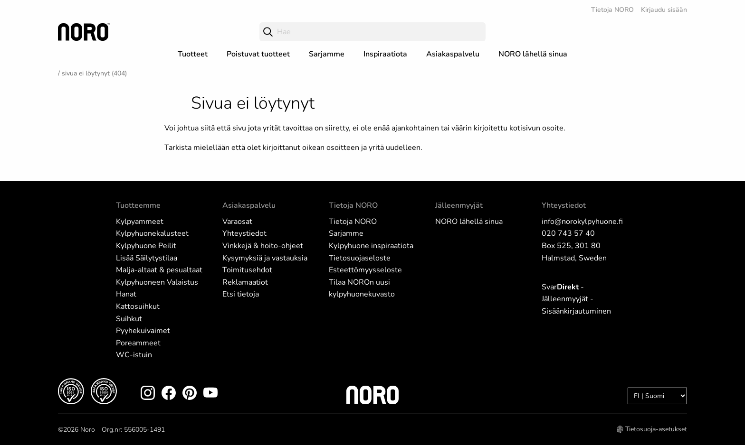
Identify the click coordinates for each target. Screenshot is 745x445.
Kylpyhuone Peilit (146, 246)
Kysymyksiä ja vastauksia (264, 258)
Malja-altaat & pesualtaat (159, 270)
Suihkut (129, 319)
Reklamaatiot (245, 282)
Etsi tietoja (240, 294)
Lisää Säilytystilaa (146, 258)
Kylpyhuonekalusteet (152, 233)
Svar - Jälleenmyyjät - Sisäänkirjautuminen (576, 299)
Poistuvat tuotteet (258, 54)
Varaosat (237, 221)
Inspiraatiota (385, 54)
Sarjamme (326, 54)
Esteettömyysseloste (365, 270)
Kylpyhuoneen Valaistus (157, 282)
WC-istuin (134, 355)
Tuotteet (193, 54)
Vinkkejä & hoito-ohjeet (262, 246)
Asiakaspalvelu (452, 54)
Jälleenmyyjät (459, 205)
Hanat (126, 294)
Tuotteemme (138, 205)
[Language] (657, 396)
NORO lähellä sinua (532, 54)
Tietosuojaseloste (360, 258)
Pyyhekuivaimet (143, 330)
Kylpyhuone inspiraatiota (371, 246)
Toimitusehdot (247, 270)
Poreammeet (138, 343)
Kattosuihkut (138, 306)
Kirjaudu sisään (664, 9)
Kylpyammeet (139, 221)
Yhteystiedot (244, 233)
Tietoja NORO (612, 9)
